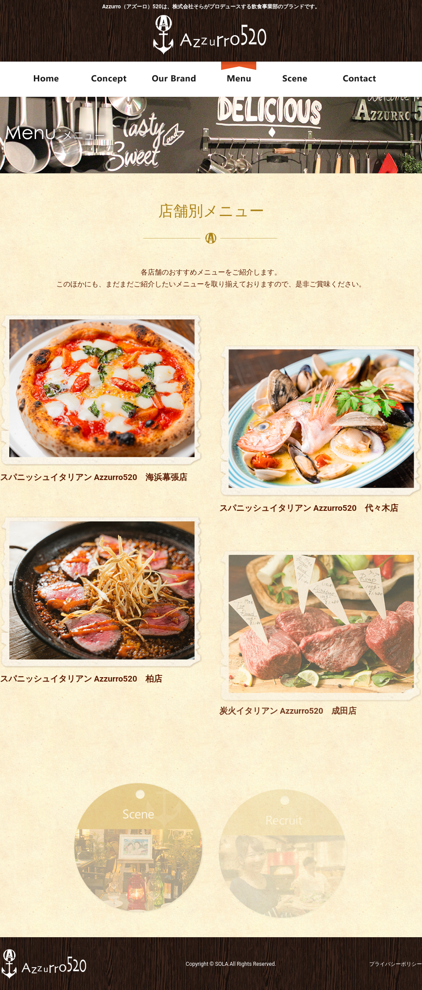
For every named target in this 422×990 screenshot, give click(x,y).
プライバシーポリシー (395, 964)
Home (39, 79)
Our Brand (175, 79)
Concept (108, 79)
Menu (240, 79)
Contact (374, 79)
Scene (297, 79)
